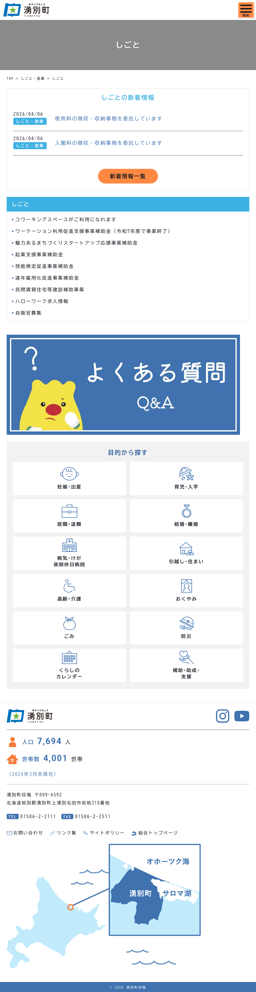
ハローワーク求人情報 (42, 301)
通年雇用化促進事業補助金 (47, 278)
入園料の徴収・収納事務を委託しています (109, 142)
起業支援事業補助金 (39, 254)
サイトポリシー (107, 833)
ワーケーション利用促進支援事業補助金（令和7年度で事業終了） (94, 231)
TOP (10, 78)
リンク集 (67, 833)
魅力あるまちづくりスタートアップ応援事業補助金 (76, 243)
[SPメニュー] (246, 10)
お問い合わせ (28, 833)
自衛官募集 (28, 313)
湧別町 (26, 10)
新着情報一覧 (128, 176)
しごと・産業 (33, 78)
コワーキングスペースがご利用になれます (66, 219)
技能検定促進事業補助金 (44, 266)
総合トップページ (158, 833)
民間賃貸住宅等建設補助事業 (50, 289)
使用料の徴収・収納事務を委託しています (109, 118)
